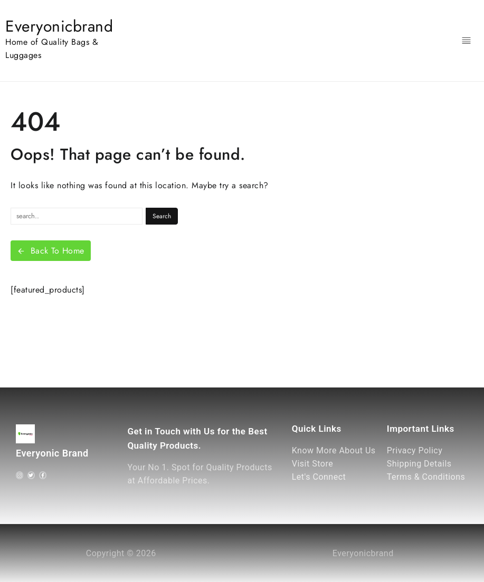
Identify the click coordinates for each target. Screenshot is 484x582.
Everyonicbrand (59, 26)
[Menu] (466, 41)
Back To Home (50, 251)
